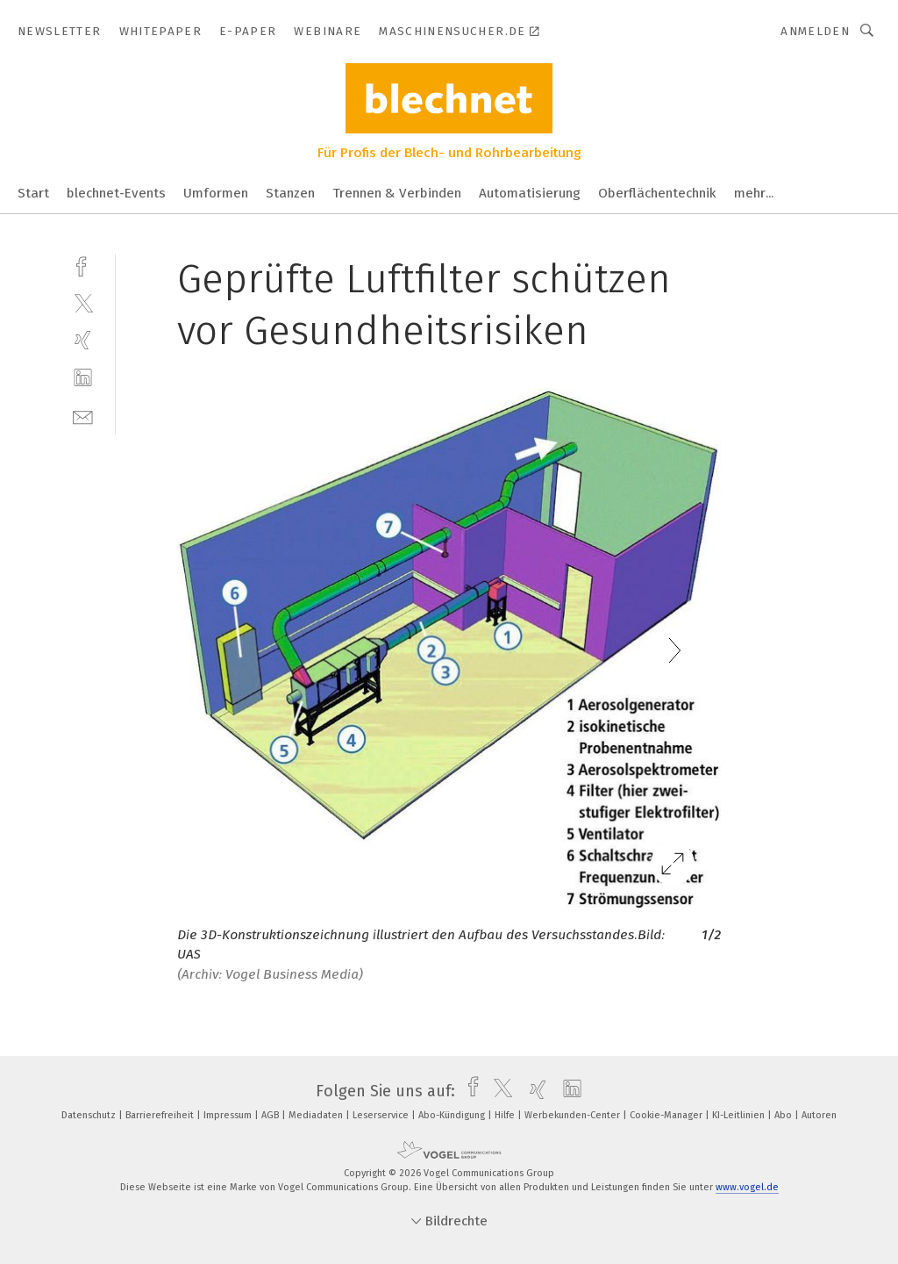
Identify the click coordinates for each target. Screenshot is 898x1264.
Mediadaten (317, 1115)
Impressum (228, 1115)
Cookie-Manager (667, 1115)
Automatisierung (530, 193)
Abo (784, 1115)
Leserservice (382, 1115)
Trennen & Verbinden (396, 193)
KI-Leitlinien (739, 1115)
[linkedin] (83, 378)
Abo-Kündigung (453, 1115)
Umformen (215, 193)
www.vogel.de (747, 1187)
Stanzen (290, 193)
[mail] (83, 416)
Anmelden (815, 31)
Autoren (819, 1115)
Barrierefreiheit (160, 1115)
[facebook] (83, 265)
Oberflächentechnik (657, 193)
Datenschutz (89, 1115)
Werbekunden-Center (573, 1115)
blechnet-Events (116, 193)
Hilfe (506, 1115)
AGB (271, 1115)
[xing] (83, 340)
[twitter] (83, 302)
